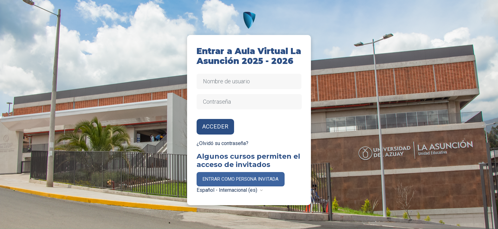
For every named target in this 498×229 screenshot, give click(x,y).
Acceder (215, 126)
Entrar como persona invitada (241, 179)
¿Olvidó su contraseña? (222, 143)
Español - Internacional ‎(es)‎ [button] (228, 190)
